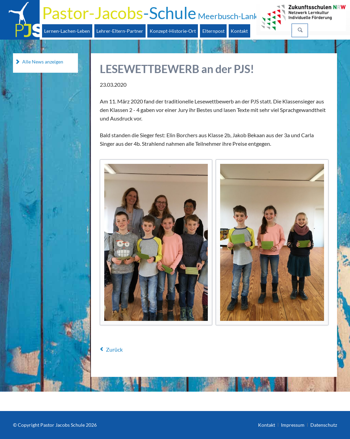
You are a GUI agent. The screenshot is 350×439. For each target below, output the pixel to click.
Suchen (300, 30)
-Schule (150, 13)
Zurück (114, 349)
